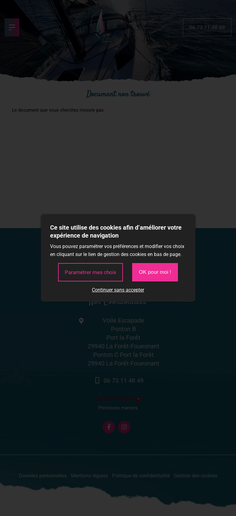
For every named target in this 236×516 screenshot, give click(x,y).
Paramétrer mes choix (90, 272)
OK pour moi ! (155, 272)
